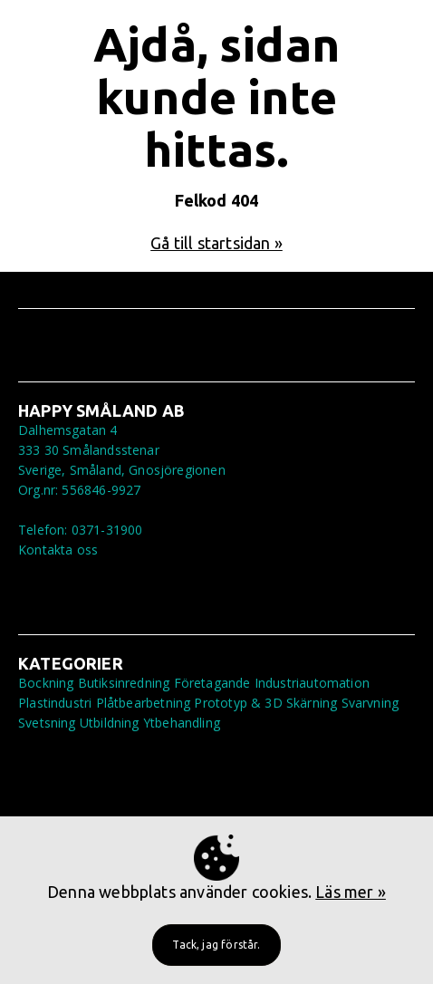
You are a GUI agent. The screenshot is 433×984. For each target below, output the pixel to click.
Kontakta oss (58, 549)
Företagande (212, 682)
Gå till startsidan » (216, 243)
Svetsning (47, 722)
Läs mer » (350, 892)
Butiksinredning (124, 682)
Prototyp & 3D (238, 702)
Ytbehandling (181, 722)
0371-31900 (107, 529)
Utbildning (110, 722)
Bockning (45, 682)
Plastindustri (54, 702)
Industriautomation (312, 682)
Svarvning (370, 702)
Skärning (311, 702)
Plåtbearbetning (143, 702)
